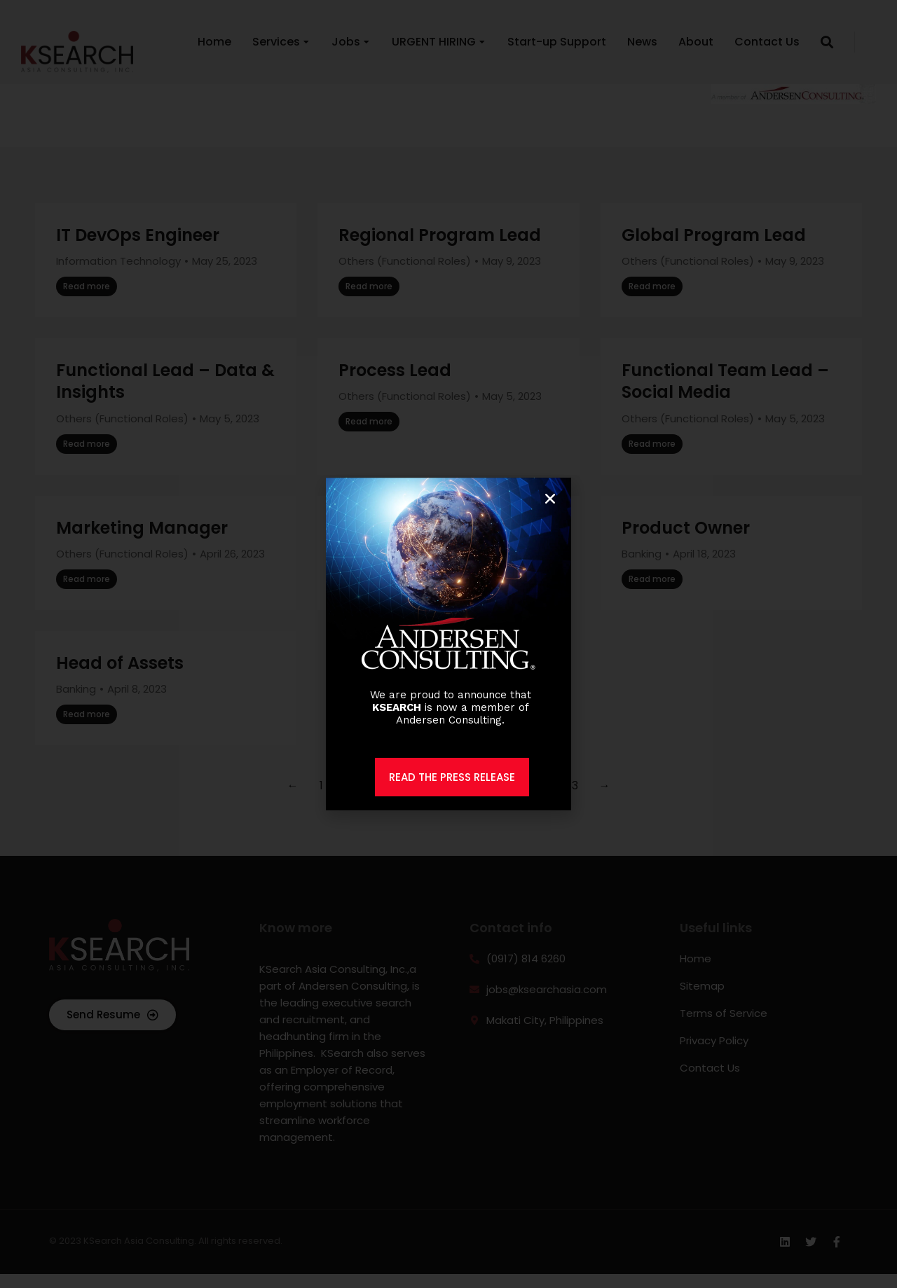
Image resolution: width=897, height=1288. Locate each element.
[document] (448, 644)
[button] (550, 499)
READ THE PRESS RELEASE (452, 777)
